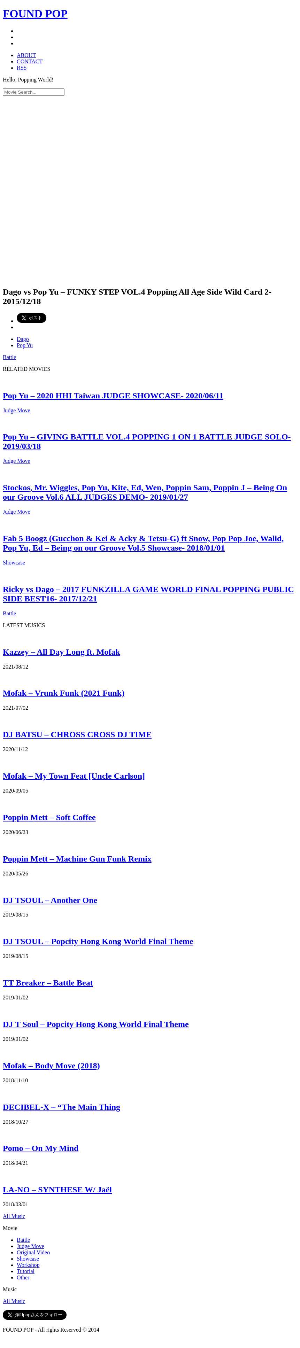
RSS (21, 68)
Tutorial (25, 1271)
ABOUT (26, 55)
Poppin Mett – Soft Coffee (49, 817)
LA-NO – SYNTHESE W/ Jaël (57, 1189)
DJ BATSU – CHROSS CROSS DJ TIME (77, 734)
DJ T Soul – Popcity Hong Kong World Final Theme (96, 1024)
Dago (23, 339)
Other (23, 1277)
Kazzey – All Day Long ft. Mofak (61, 651)
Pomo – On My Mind (40, 1148)
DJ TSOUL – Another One (50, 900)
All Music (14, 1216)
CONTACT (30, 61)
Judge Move (16, 410)
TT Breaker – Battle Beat (48, 982)
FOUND (35, 13)
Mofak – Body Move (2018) (51, 1065)
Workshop (28, 1265)
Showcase (14, 563)
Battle (9, 357)
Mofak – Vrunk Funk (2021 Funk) (63, 693)
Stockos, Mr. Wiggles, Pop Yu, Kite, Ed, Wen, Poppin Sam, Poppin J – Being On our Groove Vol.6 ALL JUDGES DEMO (145, 492)
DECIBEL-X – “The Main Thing (61, 1107)
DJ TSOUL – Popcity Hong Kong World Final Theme (98, 941)
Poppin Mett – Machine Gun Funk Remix (77, 858)
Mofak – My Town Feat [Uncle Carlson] (74, 775)
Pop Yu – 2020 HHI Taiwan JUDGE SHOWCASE (113, 395)
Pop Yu (25, 345)
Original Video (33, 1252)
